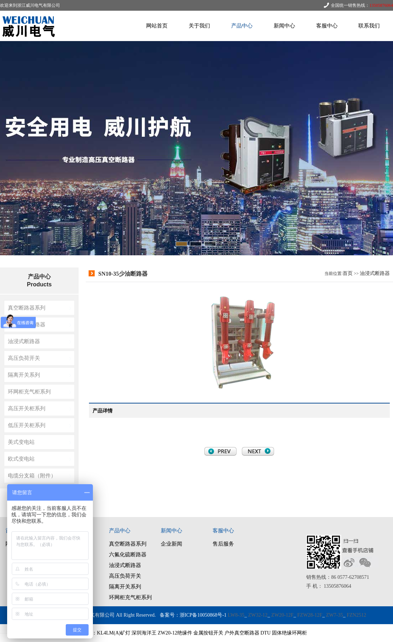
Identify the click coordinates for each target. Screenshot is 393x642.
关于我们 (199, 26)
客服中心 (327, 26)
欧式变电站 (21, 459)
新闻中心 (284, 26)
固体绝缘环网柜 (289, 633)
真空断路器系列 (26, 308)
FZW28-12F (309, 615)
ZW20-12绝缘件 (175, 633)
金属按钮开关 (208, 633)
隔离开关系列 (24, 375)
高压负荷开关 (24, 358)
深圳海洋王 (143, 633)
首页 (348, 273)
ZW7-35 (334, 615)
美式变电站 (21, 442)
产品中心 (242, 26)
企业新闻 (171, 544)
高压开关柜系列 (26, 408)
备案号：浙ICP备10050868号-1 (193, 615)
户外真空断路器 (241, 633)
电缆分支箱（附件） (32, 475)
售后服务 (223, 544)
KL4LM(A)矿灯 (113, 633)
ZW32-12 (257, 615)
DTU (265, 633)
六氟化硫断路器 (26, 324)
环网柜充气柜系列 (29, 391)
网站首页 (157, 26)
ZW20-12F (282, 615)
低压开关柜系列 (26, 425)
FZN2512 (356, 615)
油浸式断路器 (24, 341)
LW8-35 (236, 615)
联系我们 (369, 26)
